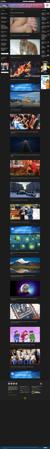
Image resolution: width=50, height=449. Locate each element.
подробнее (4, 72)
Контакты (36, 9)
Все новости (5, 53)
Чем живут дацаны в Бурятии (16, 109)
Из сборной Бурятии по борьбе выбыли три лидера (20, 79)
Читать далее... (12, 37)
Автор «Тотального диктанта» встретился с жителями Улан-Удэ (4, 40)
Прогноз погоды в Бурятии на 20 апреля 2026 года (4, 14)
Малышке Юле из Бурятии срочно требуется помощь (20, 35)
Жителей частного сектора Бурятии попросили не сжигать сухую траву (4, 36)
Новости (3, 10)
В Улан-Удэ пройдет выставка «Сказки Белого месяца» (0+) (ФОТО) (23, 344)
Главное (12, 9)
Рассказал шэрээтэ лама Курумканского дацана (16, 111)
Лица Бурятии (4, 57)
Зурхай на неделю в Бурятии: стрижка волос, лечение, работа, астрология (44, 13)
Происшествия (23, 9)
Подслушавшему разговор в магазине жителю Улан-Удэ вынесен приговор (4, 18)
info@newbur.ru (27, 392)
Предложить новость (25, 1)
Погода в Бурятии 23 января (16, 57)
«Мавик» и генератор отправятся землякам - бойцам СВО (43, 51)
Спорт (33, 9)
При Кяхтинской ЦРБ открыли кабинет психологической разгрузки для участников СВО (4, 44)
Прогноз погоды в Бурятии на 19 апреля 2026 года (4, 32)
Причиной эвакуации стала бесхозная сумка (16, 201)
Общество (19, 9)
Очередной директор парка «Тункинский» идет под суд (44, 23)
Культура (30, 9)
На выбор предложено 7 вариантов (15, 157)
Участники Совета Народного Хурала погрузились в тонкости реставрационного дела (44, 27)
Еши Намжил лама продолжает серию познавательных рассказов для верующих (20, 179)
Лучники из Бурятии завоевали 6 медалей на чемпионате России (22, 366)
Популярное (44, 10)
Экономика (43, 40)
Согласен (45, 447)
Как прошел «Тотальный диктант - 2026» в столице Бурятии (4, 22)
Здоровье (27, 9)
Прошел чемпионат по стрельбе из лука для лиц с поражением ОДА (18, 368)
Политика (16, 9)
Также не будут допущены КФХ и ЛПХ (15, 134)
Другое (38, 9)
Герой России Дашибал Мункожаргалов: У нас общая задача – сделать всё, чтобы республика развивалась (4, 49)
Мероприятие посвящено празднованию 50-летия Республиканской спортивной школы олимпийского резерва (23, 223)
